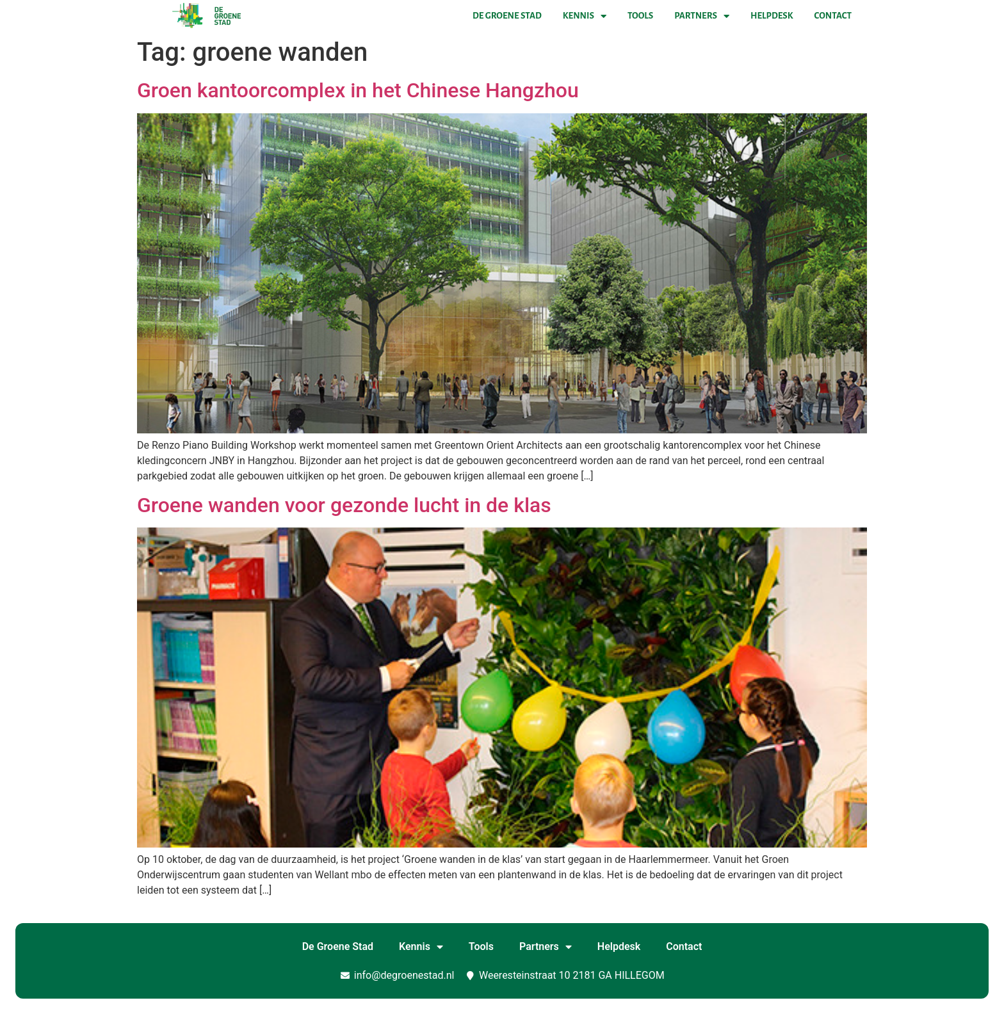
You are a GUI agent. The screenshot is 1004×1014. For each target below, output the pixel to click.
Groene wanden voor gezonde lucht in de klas (344, 505)
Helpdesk (771, 15)
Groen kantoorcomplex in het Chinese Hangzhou (358, 90)
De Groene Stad (507, 15)
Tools (640, 15)
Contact (833, 15)
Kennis (584, 16)
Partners (701, 16)
